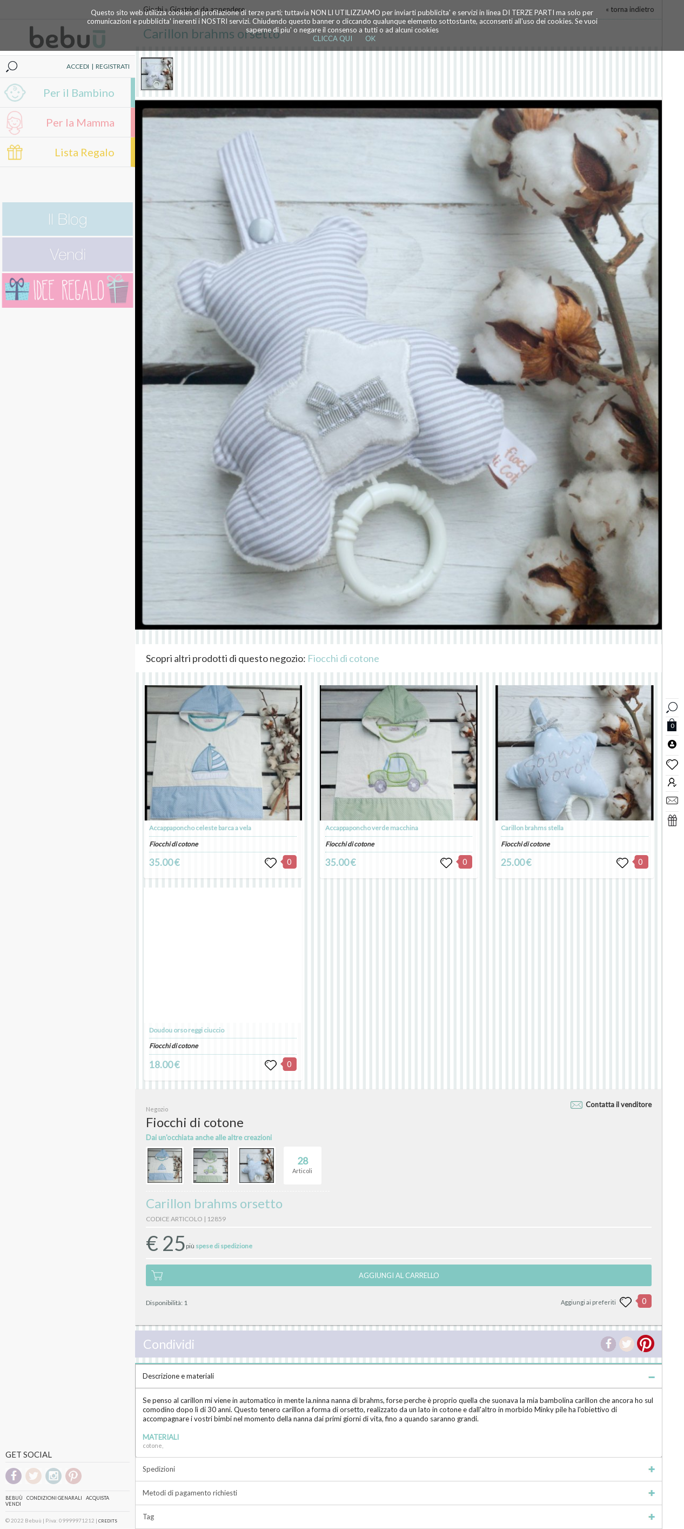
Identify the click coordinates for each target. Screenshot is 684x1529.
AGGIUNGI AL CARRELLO (399, 1275)
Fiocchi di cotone (343, 658)
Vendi (13, 1504)
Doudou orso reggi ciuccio (186, 1030)
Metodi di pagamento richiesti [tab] (399, 1492)
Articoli (302, 1161)
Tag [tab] (399, 1516)
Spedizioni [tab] (399, 1469)
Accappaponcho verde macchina (371, 828)
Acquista (97, 1498)
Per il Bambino (79, 92)
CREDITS (107, 1521)
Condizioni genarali (54, 1498)
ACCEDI (77, 66)
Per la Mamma (80, 122)
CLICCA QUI (332, 38)
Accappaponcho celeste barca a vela (200, 828)
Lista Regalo (85, 151)
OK (370, 38)
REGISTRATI (113, 66)
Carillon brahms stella (532, 828)
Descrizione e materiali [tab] (399, 1376)
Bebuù (14, 1498)
